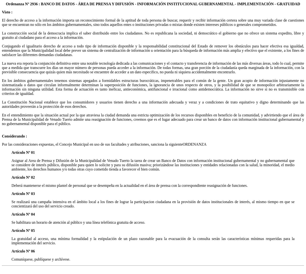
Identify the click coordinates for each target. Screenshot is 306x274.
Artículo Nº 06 (23, 251)
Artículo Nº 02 (23, 177)
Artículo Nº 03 (23, 194)
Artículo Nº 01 (23, 152)
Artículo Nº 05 (23, 230)
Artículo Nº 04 (23, 214)
